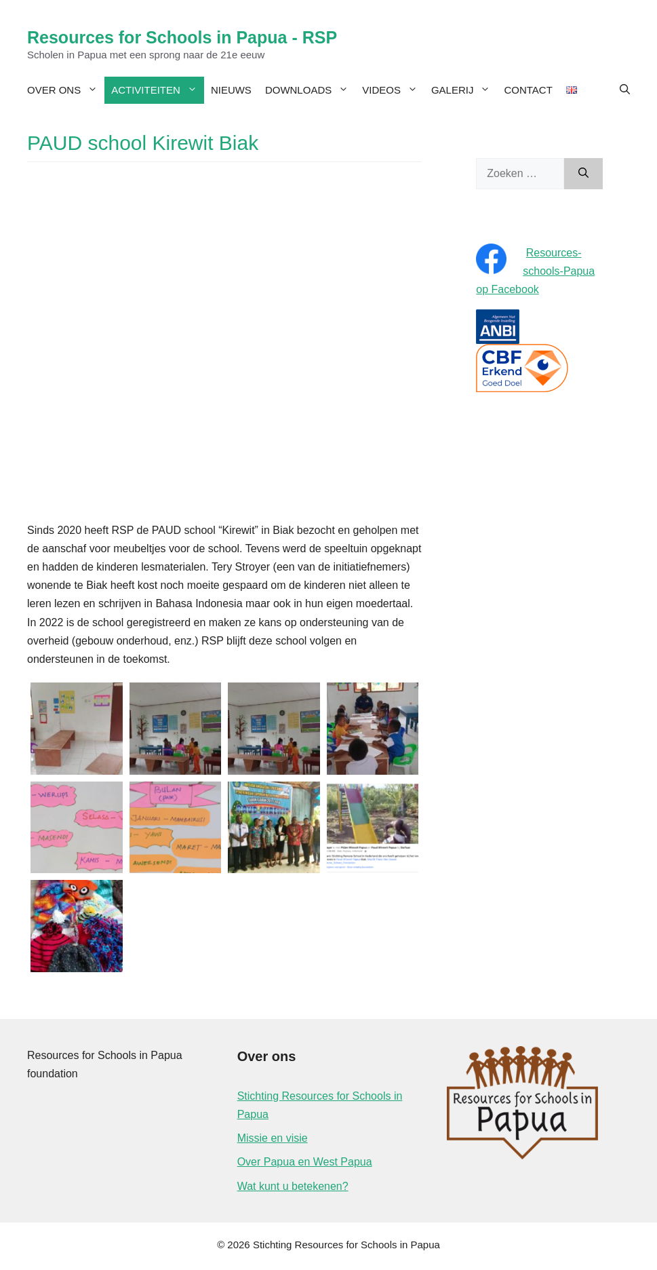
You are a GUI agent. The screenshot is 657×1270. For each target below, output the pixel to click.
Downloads (310, 90)
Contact (528, 90)
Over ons (65, 90)
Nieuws (231, 90)
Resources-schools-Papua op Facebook (535, 271)
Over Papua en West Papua (304, 1162)
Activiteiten (157, 90)
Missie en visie (272, 1138)
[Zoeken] (583, 173)
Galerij (464, 90)
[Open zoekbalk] (625, 90)
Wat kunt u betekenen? (293, 1186)
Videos (393, 90)
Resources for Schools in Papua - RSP (182, 37)
